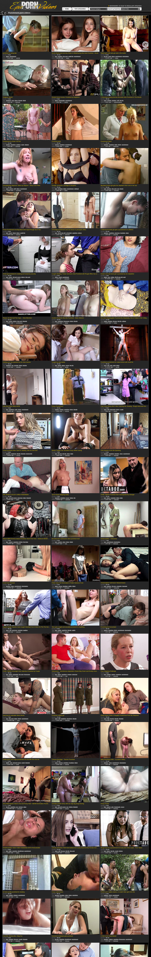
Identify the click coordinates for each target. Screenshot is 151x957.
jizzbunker (116, 146)
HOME (67, 9)
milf (118, 100)
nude (109, 56)
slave (127, 233)
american (117, 233)
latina (117, 498)
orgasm (69, 674)
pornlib (117, 367)
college (124, 321)
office (56, 277)
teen (56, 56)
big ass (115, 321)
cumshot (20, 630)
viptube (116, 896)
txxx (66, 543)
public (70, 586)
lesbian (8, 144)
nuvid (17, 764)
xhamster (17, 146)
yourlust (18, 278)
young (10, 321)
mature (11, 188)
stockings (69, 718)
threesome (66, 321)
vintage (109, 100)
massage (124, 586)
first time (25, 542)
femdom (117, 453)
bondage (60, 188)
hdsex (116, 58)
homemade (62, 100)
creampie (113, 498)
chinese (60, 762)
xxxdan (67, 146)
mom (105, 100)
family (59, 365)
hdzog (17, 499)
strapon (27, 144)
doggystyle (29, 453)
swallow (25, 630)
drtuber (117, 720)
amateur (60, 56)
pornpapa (18, 190)
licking (71, 807)
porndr (66, 367)
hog (66, 676)
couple (20, 939)
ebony (117, 409)
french (121, 188)
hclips (115, 322)
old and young (17, 277)
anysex (18, 455)
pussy (10, 233)
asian (56, 586)
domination (125, 56)
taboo (56, 100)
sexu (18, 720)
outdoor (18, 144)
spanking (8, 100)
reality (73, 630)
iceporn (67, 808)
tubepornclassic (118, 102)
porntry (66, 102)
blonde (20, 100)
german (16, 365)
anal (105, 188)
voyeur (60, 586)
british (21, 542)
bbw (7, 542)
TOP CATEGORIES (80, 9)
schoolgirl (69, 233)
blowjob (25, 321)
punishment (13, 56)
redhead (76, 188)
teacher (25, 365)
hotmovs (18, 234)
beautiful (57, 498)
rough (60, 277)
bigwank (19, 543)
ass (118, 188)
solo (13, 100)
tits (75, 498)
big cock (65, 56)
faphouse (17, 102)
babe (116, 144)
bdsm (7, 56)
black (14, 233)
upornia (18, 58)
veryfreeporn (19, 322)
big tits (106, 56)
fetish (24, 100)
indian (112, 277)
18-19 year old (62, 233)
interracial (112, 409)
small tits (70, 56)
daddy (105, 277)
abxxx (67, 58)
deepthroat (21, 851)
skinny (80, 233)
